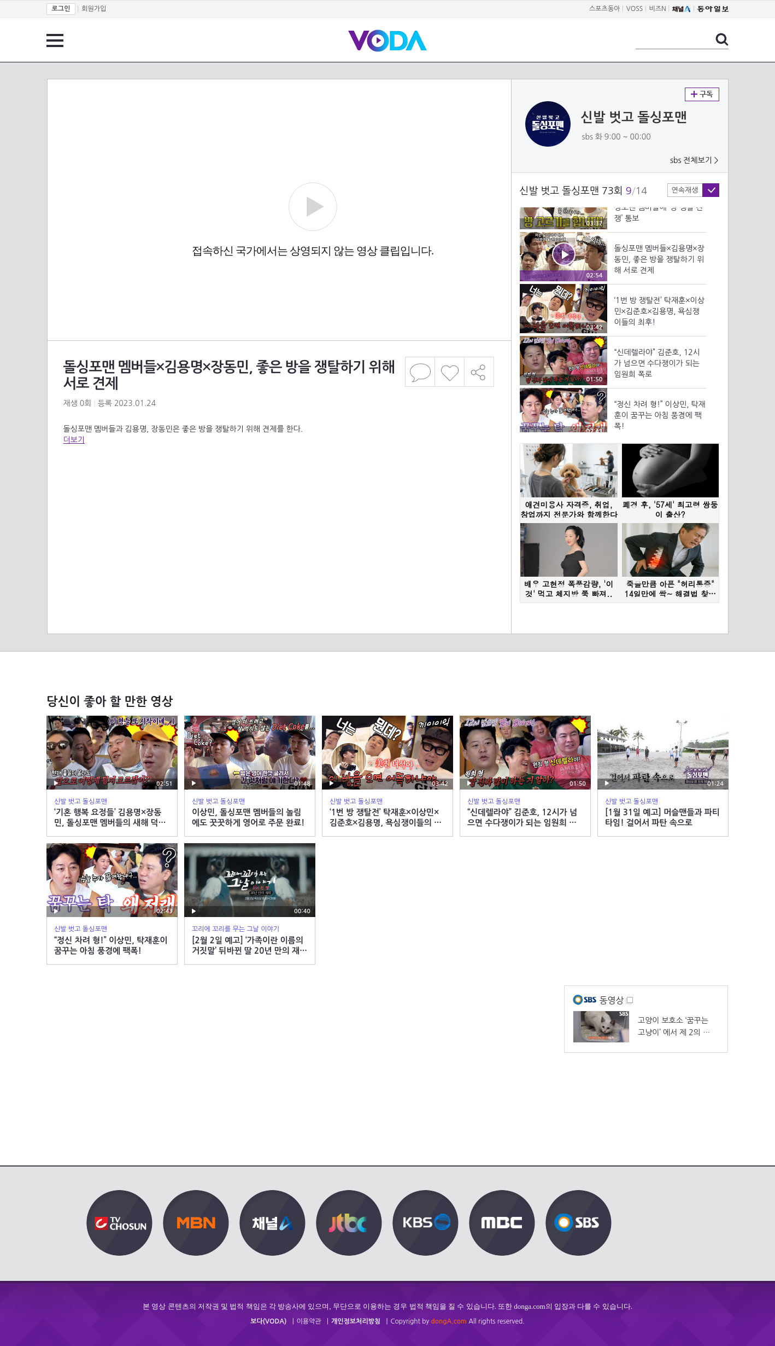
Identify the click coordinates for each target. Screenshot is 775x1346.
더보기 (74, 440)
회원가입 (93, 8)
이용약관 (309, 1321)
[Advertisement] (278, 489)
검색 (722, 39)
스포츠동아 (604, 8)
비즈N (657, 8)
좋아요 (450, 372)
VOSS (634, 8)
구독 (702, 94)
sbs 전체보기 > (694, 160)
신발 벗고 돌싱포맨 (634, 117)
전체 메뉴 (54, 40)
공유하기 (479, 372)
